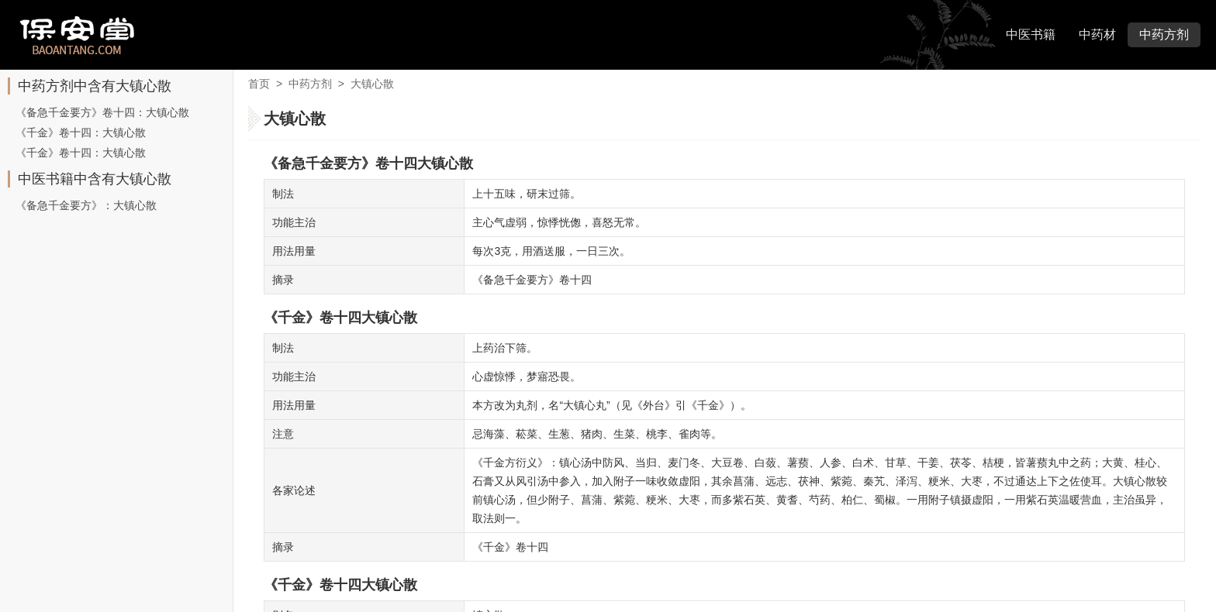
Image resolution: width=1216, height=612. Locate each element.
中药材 (1097, 34)
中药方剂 (1164, 34)
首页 (259, 83)
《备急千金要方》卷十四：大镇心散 (102, 112)
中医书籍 (1030, 34)
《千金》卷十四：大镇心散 (81, 132)
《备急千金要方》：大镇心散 (86, 205)
